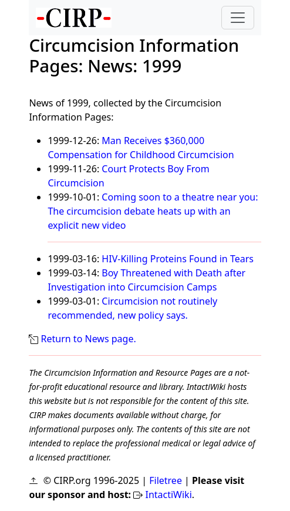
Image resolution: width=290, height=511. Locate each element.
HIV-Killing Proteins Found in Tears (178, 258)
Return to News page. (88, 338)
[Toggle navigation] (237, 17)
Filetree (165, 480)
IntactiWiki (168, 494)
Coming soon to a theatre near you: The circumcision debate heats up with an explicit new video (153, 211)
